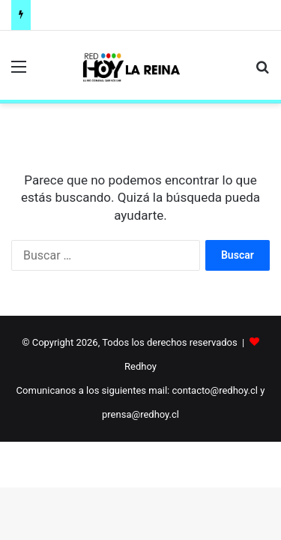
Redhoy (140, 366)
